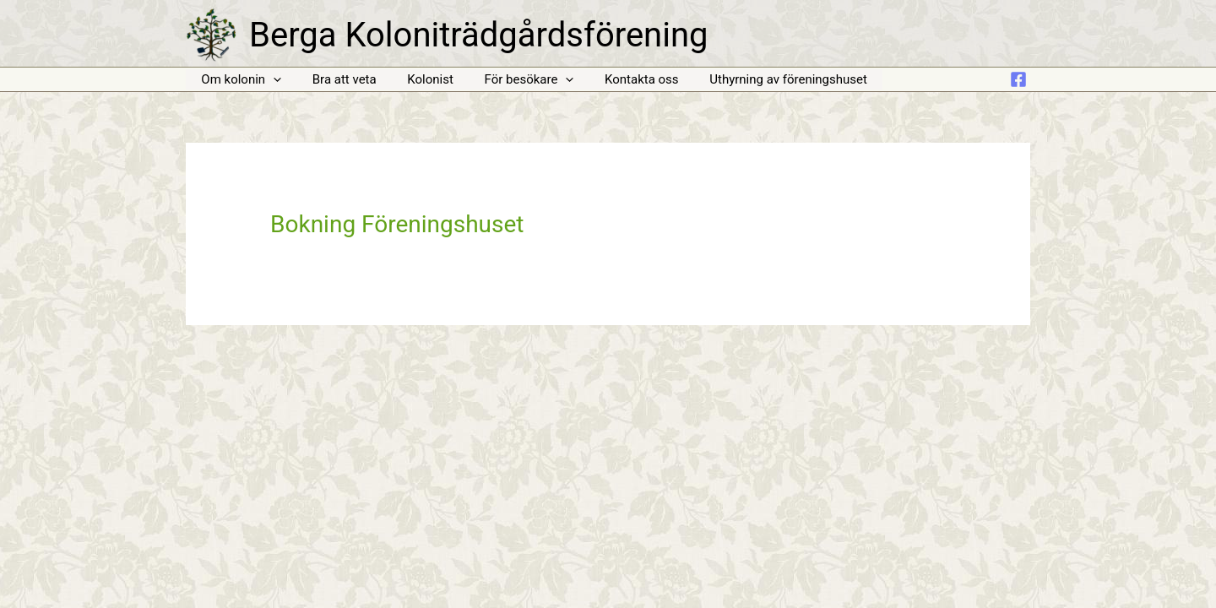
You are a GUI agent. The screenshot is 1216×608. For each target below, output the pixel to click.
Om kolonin (238, 79)
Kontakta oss (616, 79)
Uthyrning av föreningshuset (758, 79)
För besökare (509, 79)
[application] (271, 79)
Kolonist (417, 79)
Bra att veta (336, 79)
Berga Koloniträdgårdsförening (478, 35)
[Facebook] (1018, 79)
